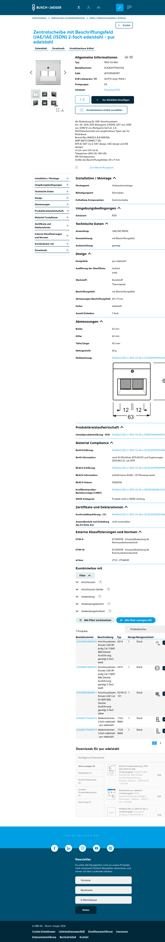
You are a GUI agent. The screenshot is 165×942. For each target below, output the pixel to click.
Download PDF (112, 89)
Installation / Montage (52, 178)
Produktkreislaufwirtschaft (52, 211)
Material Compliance (52, 217)
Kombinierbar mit (52, 244)
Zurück (124, 25)
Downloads (58, 48)
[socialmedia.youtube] (96, 848)
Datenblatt (41, 48)
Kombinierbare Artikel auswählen (101, 110)
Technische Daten (52, 191)
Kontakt (84, 936)
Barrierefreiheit (68, 936)
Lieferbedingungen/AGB (72, 931)
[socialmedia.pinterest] (110, 848)
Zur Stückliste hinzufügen (112, 100)
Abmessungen (52, 204)
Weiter (85, 909)
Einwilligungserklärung (100, 931)
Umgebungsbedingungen (52, 185)
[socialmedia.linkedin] (68, 848)
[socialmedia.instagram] (82, 848)
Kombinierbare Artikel (82, 48)
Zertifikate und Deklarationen (52, 225)
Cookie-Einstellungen (43, 931)
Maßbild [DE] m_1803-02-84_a (133, 809)
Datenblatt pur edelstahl (130, 790)
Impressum (122, 931)
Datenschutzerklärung (44, 936)
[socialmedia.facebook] (54, 848)
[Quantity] (82, 99)
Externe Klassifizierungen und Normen (52, 235)
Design (52, 198)
